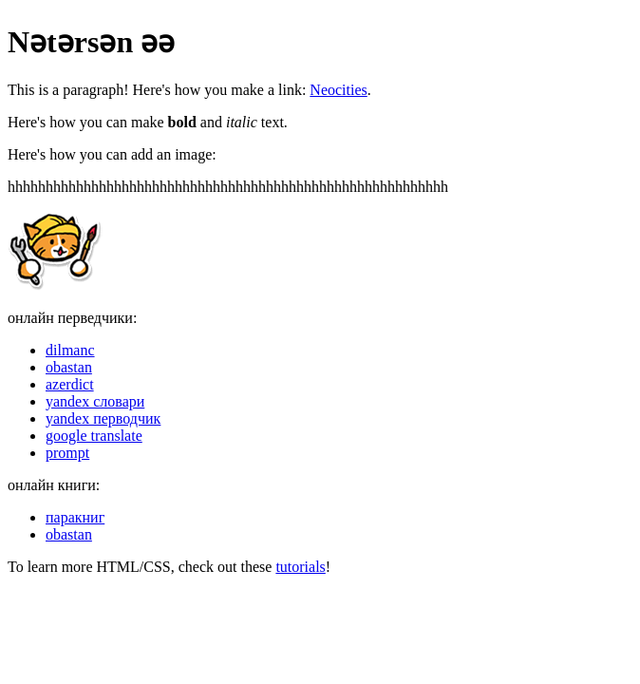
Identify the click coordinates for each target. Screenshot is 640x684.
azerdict (70, 384)
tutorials (300, 567)
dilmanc (70, 350)
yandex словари (95, 401)
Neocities (338, 90)
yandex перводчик (103, 418)
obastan (69, 367)
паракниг (75, 517)
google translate (94, 436)
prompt (67, 453)
